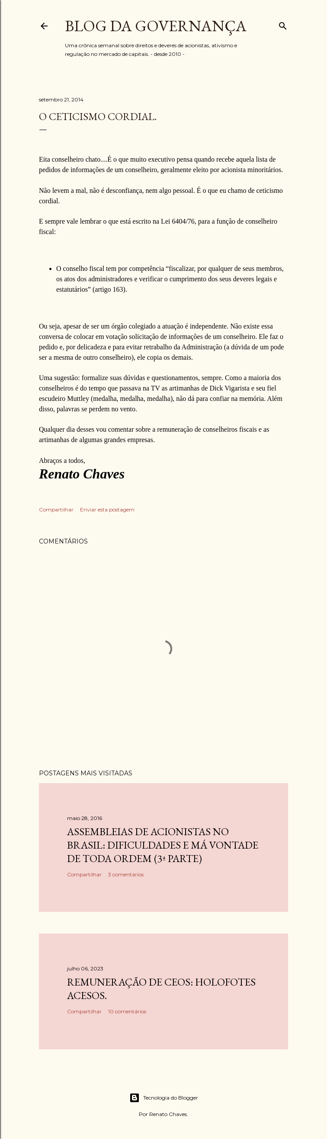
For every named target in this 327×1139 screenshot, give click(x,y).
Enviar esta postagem (107, 509)
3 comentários (126, 874)
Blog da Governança (156, 26)
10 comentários (127, 1011)
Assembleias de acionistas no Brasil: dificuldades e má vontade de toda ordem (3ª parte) (162, 845)
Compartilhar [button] (56, 509)
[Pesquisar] (283, 24)
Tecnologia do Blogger (163, 1098)
